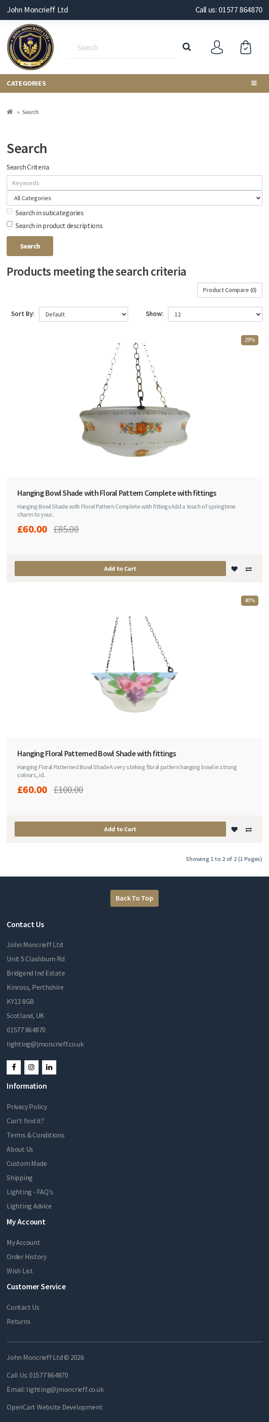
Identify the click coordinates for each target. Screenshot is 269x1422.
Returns (18, 1321)
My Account (23, 1242)
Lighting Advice (29, 1205)
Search (30, 112)
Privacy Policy (27, 1106)
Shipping (20, 1177)
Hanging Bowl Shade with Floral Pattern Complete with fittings (116, 493)
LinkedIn (49, 1067)
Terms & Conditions (36, 1134)
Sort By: (23, 313)
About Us (20, 1149)
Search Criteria (28, 166)
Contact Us (23, 1307)
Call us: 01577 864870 (228, 9)
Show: (155, 313)
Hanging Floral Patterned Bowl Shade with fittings (96, 753)
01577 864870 (26, 1029)
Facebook (14, 1067)
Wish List (20, 1270)
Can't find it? (25, 1120)
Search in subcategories (45, 212)
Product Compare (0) (230, 290)
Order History (27, 1256)
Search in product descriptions (54, 225)
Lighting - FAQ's (30, 1191)
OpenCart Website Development (54, 1406)
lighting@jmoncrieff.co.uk (45, 1043)
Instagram (31, 1067)
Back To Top (134, 897)
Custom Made (27, 1163)
